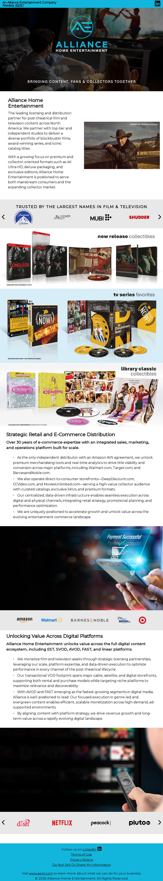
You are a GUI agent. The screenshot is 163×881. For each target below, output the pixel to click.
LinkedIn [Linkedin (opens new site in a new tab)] (89, 849)
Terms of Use (81, 854)
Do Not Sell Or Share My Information (81, 865)
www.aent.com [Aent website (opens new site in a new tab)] (41, 873)
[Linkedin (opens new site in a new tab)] (157, 5)
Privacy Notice (81, 860)
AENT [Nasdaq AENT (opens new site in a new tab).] (19, 5)
